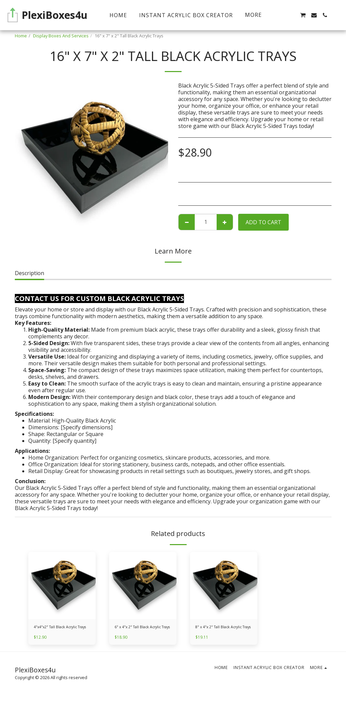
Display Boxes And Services (61, 36)
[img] (62, 585)
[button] (292, 15)
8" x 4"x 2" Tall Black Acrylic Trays (222, 631)
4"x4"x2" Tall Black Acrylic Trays (59, 631)
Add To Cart (263, 222)
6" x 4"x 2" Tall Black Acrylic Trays (141, 631)
